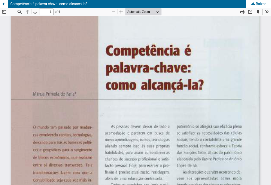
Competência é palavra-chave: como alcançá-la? (48, 4)
